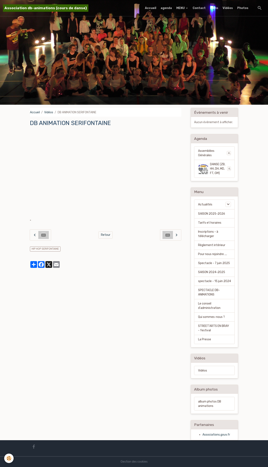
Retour (105, 235)
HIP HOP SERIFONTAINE (45, 248)
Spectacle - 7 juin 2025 (214, 263)
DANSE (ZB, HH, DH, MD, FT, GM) (214, 169)
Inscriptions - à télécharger (208, 234)
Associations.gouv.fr (216, 434)
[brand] (45, 8)
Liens (214, 8)
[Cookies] (9, 458)
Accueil (150, 8)
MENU (180, 8)
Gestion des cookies (134, 461)
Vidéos (228, 8)
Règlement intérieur (211, 245)
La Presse (204, 339)
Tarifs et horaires (209, 222)
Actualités (205, 204)
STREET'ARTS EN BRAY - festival (213, 328)
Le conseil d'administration (209, 306)
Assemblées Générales (214, 153)
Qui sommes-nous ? (211, 317)
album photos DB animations (209, 404)
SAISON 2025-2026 (211, 213)
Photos (242, 8)
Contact (199, 8)
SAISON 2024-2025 (211, 272)
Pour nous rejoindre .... (212, 254)
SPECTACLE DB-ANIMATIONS (209, 292)
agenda (166, 8)
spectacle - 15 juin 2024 (214, 281)
